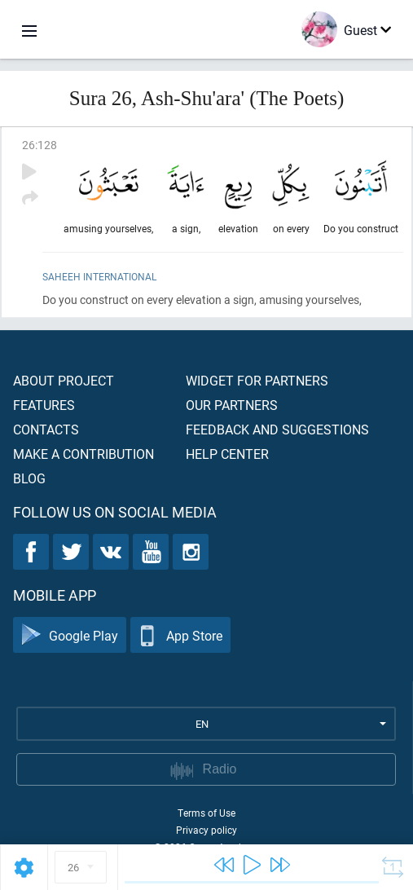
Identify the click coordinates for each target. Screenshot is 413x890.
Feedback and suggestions (277, 429)
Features (44, 404)
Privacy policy (206, 829)
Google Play (69, 635)
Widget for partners (257, 380)
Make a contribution (83, 453)
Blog (29, 478)
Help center (227, 453)
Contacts (46, 429)
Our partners (232, 404)
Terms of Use (206, 812)
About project (63, 380)
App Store (180, 635)
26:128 (39, 144)
